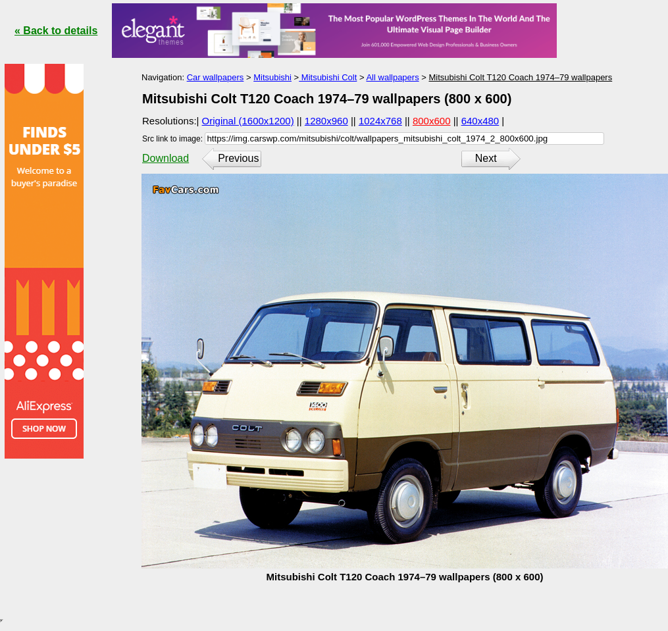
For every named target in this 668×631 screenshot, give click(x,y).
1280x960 (326, 120)
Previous (238, 158)
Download (165, 158)
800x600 (432, 120)
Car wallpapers (215, 77)
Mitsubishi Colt (328, 77)
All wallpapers (392, 77)
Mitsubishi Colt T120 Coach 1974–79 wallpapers (520, 77)
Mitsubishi (272, 77)
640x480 (480, 120)
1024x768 (380, 120)
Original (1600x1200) (248, 120)
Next (486, 158)
